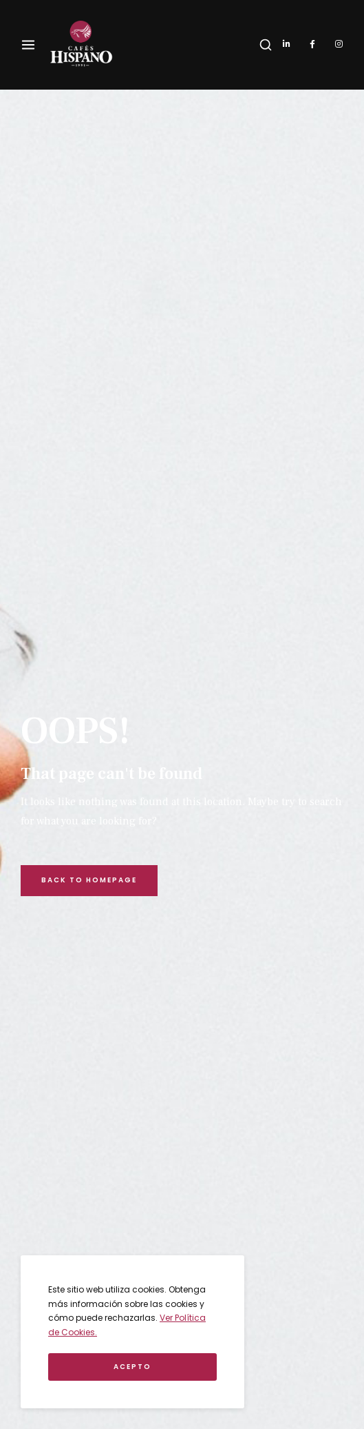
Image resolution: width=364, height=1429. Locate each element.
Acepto (132, 1366)
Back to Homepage (89, 880)
